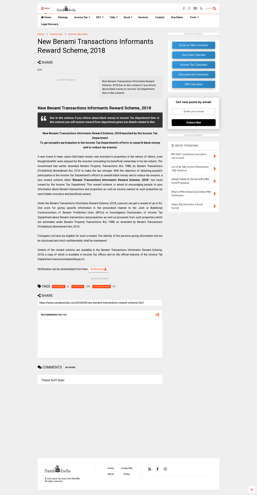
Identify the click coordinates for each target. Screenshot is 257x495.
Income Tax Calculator (193, 64)
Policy (127, 474)
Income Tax (82, 17)
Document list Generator (194, 74)
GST (100, 17)
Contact (159, 17)
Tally (114, 17)
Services (143, 17)
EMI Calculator (194, 84)
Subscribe (193, 122)
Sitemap (62, 17)
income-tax (56, 34)
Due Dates (177, 17)
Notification (98, 269)
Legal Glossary (49, 24)
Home (46, 17)
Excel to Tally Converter (193, 45)
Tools (194, 17)
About (111, 474)
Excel (128, 17)
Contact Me (126, 468)
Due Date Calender (193, 54)
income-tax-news (78, 34)
